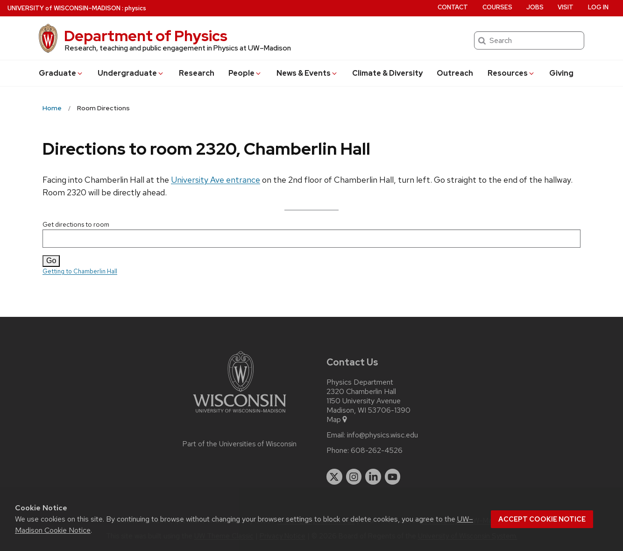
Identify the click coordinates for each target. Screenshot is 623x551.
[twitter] (334, 477)
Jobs (535, 7)
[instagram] (354, 477)
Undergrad (131, 73)
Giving (561, 73)
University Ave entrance (215, 179)
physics (135, 8)
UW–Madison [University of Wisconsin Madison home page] (63, 8)
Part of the (240, 444)
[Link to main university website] (239, 414)
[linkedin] (373, 477)
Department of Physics (145, 36)
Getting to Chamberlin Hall (79, 271)
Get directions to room (311, 234)
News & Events (307, 73)
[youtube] (393, 477)
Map (337, 419)
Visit (565, 7)
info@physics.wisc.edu (382, 435)
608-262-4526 (377, 450)
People (245, 73)
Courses (497, 7)
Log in (598, 7)
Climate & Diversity (387, 73)
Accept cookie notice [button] (542, 519)
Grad (61, 73)
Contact (453, 7)
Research (196, 73)
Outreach (455, 73)
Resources (511, 73)
